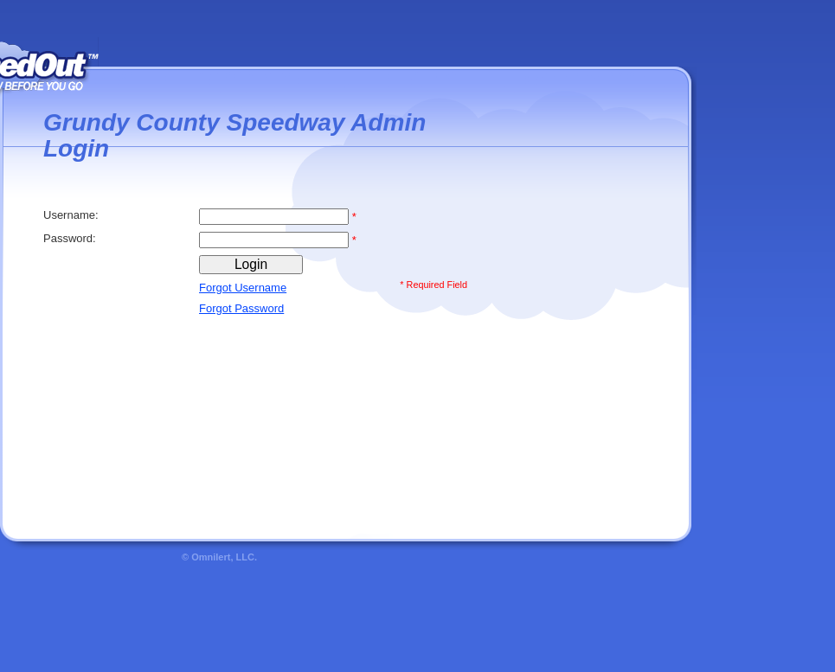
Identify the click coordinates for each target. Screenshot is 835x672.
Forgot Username (242, 287)
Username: (72, 214)
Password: (71, 238)
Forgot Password (241, 308)
